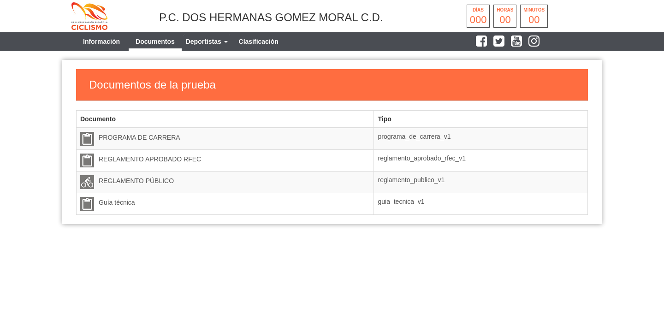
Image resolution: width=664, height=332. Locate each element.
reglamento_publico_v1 (411, 180)
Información (101, 41)
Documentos (155, 41)
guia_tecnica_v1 (401, 201)
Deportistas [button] (207, 41)
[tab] (207, 41)
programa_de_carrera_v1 (414, 136)
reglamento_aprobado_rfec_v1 (422, 158)
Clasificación (259, 41)
